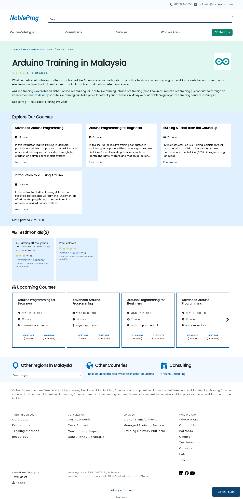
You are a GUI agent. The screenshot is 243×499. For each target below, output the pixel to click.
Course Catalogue (22, 32)
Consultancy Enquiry (84, 431)
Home (17, 49)
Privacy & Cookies (121, 490)
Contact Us (222, 32)
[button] (227, 319)
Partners (186, 431)
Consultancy (74, 32)
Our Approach (79, 419)
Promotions (21, 425)
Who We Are (169, 32)
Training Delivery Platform (144, 431)
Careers (185, 448)
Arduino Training (65, 49)
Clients (184, 437)
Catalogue (20, 419)
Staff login (121, 497)
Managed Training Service (144, 425)
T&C (182, 460)
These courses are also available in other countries (120, 374)
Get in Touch (226, 492)
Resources (20, 437)
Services (122, 32)
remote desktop (38, 95)
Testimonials (189, 442)
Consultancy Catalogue (86, 437)
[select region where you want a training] (47, 375)
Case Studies (78, 425)
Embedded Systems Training (38, 49)
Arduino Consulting (173, 374)
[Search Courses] (140, 19)
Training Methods (25, 431)
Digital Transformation (141, 419)
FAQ (182, 454)
